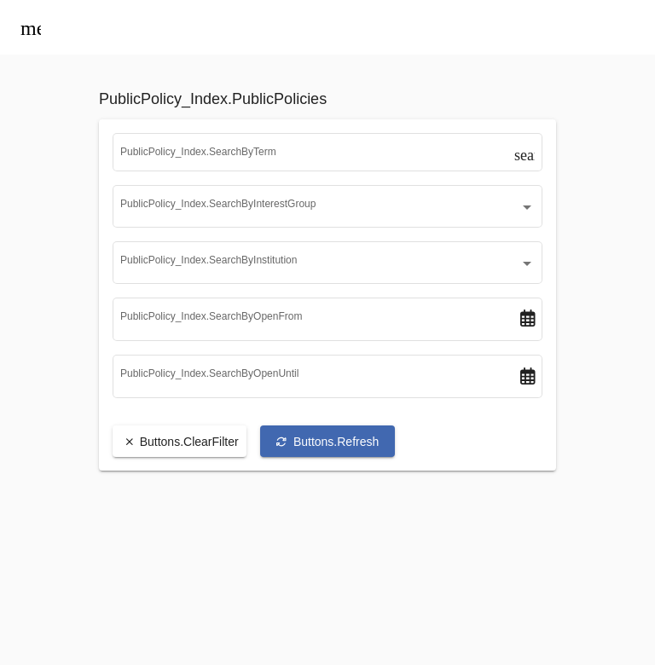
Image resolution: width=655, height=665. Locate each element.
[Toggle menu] (31, 27)
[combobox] (327, 216)
